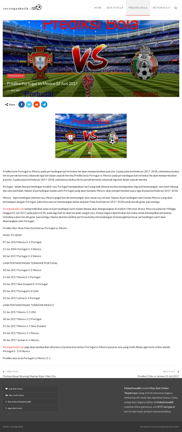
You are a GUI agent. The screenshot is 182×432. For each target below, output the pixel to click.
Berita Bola (115, 7)
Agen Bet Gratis (15, 408)
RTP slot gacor (166, 406)
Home (98, 7)
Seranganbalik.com (13, 208)
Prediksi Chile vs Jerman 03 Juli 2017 (158, 376)
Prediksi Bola (138, 7)
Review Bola (161, 7)
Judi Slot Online (14, 388)
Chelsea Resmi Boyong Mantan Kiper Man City (29, 376)
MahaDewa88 (132, 388)
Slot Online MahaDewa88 (19, 401)
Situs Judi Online (14, 395)
